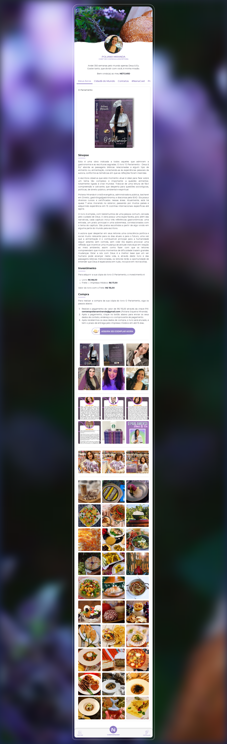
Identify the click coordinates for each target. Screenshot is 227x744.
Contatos (123, 81)
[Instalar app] (146, 733)
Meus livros (84, 81)
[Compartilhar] (113, 733)
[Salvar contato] (80, 733)
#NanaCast (138, 81)
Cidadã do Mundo (104, 81)
